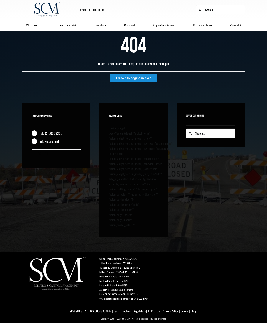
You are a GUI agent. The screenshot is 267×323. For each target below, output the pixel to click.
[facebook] (33, 153)
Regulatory (140, 311)
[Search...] (220, 9)
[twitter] (39, 153)
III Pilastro (153, 311)
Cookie (184, 311)
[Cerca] (200, 9)
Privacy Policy (170, 311)
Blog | (193, 311)
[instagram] (46, 153)
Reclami (126, 311)
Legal (116, 311)
